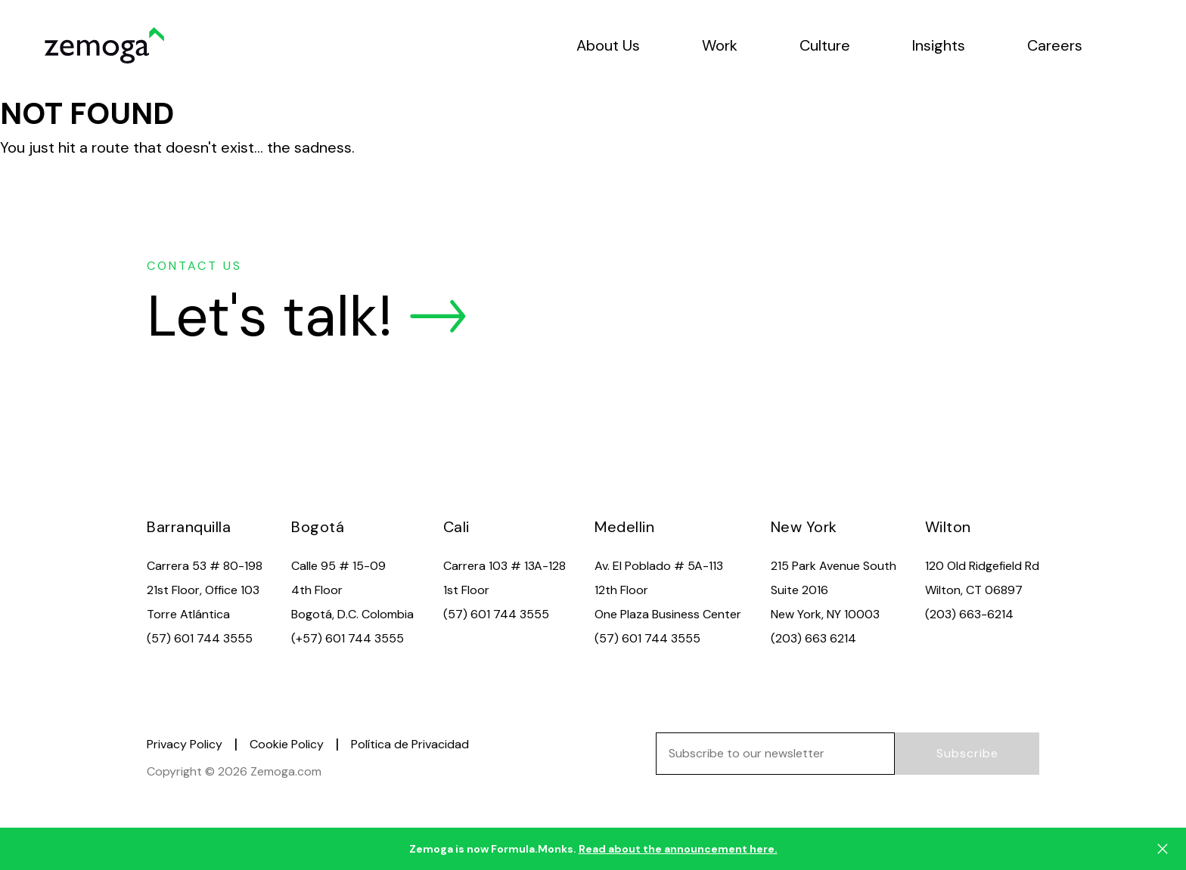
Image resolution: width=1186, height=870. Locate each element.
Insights (938, 45)
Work (719, 45)
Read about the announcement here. (678, 849)
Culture (824, 45)
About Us (608, 45)
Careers (1054, 45)
